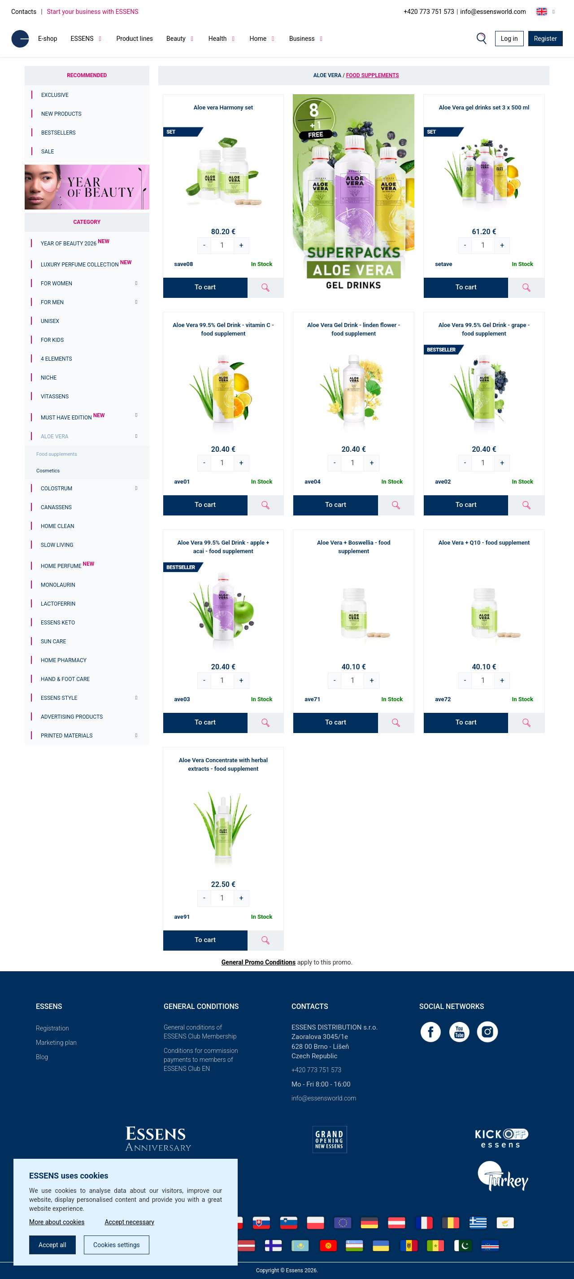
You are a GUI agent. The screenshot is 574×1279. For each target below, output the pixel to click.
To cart (205, 287)
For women (56, 283)
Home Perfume (67, 566)
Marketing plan (56, 1042)
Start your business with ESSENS (93, 11)
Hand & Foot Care (65, 679)
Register (545, 38)
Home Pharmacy (64, 660)
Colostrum (56, 488)
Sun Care (53, 641)
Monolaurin (58, 585)
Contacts (23, 11)
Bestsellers (58, 133)
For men (52, 302)
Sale (47, 151)
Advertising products (72, 717)
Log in (509, 38)
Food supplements (56, 454)
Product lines (134, 38)
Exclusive (55, 95)
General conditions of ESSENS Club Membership (200, 1032)
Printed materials (66, 736)
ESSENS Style (59, 698)
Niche (49, 378)
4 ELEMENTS (56, 359)
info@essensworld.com (493, 11)
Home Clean (57, 526)
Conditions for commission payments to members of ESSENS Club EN (201, 1059)
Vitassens (55, 396)
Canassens (56, 507)
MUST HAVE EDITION (72, 418)
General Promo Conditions (259, 962)
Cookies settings (116, 1244)
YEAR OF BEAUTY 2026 (75, 243)
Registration (52, 1028)
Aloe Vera (55, 436)
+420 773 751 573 (429, 11)
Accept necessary (129, 1222)
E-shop (47, 38)
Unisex (50, 321)
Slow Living (57, 545)
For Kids (52, 340)
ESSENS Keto (58, 623)
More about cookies (56, 1222)
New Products (61, 114)
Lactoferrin (58, 604)
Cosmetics (48, 471)
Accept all (52, 1244)
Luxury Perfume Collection (86, 265)
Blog (42, 1057)
